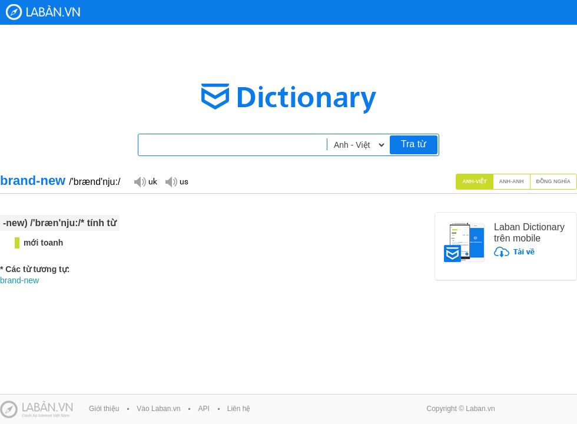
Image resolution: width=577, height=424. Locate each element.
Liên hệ (239, 409)
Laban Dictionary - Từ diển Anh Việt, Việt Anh (43, 12)
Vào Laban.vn (158, 409)
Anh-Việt (474, 181)
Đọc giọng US (176, 181)
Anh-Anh (511, 181)
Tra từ (413, 144)
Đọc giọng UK (145, 181)
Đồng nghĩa (553, 181)
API (203, 409)
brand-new (19, 280)
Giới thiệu (104, 409)
